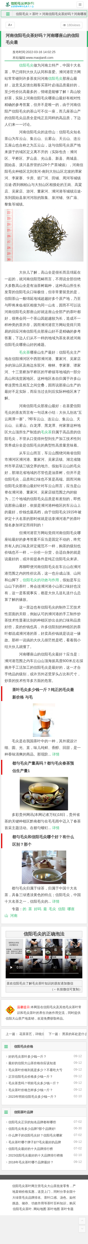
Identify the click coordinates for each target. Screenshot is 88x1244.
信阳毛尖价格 (17, 1046)
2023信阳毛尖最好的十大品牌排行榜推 (35, 1155)
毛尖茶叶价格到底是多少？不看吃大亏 (35, 1070)
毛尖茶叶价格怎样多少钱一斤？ (30, 1090)
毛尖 (52, 909)
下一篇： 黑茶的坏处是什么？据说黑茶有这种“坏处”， (65, 1034)
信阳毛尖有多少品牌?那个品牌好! (32, 1129)
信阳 (61, 909)
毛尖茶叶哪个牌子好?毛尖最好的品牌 (34, 1142)
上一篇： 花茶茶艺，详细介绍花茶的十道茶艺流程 (22, 1034)
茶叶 (35, 14)
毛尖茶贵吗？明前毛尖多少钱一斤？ (33, 1083)
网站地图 (40, 1209)
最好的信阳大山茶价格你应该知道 (32, 1063)
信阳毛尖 (22, 14)
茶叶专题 (67, 1209)
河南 (13, 916)
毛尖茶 (24, 352)
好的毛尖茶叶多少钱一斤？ (27, 1056)
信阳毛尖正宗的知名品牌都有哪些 (32, 1122)
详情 (55, 754)
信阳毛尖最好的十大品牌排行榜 (30, 1149)
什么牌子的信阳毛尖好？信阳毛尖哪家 (35, 1135)
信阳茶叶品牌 (17, 1112)
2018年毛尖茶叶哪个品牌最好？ (31, 1162)
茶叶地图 (53, 1209)
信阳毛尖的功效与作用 (41, 580)
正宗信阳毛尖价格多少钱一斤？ (30, 1076)
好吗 (37, 909)
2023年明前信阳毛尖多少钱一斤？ (32, 1096)
